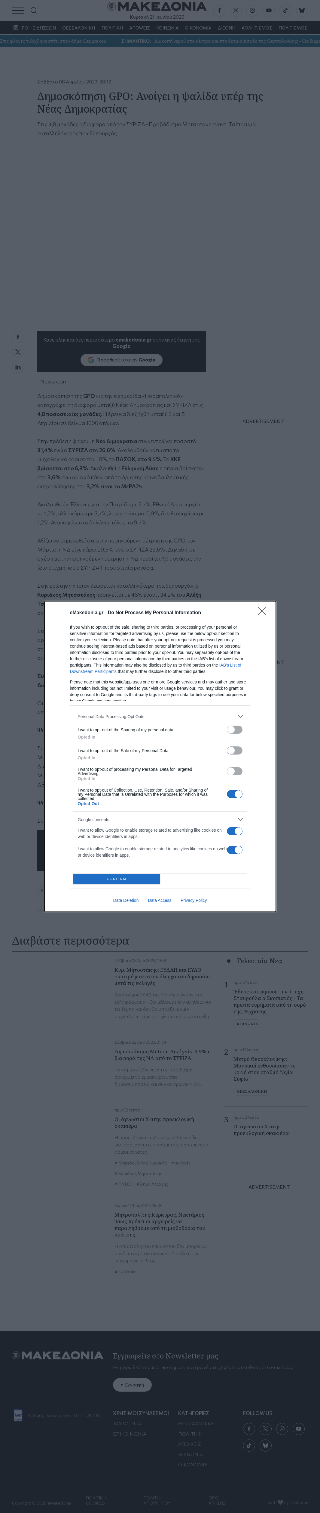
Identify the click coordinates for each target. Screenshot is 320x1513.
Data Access (159, 900)
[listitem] (160, 716)
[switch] (234, 730)
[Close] (264, 613)
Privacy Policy (194, 900)
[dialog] (160, 756)
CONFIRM (116, 879)
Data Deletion (126, 900)
